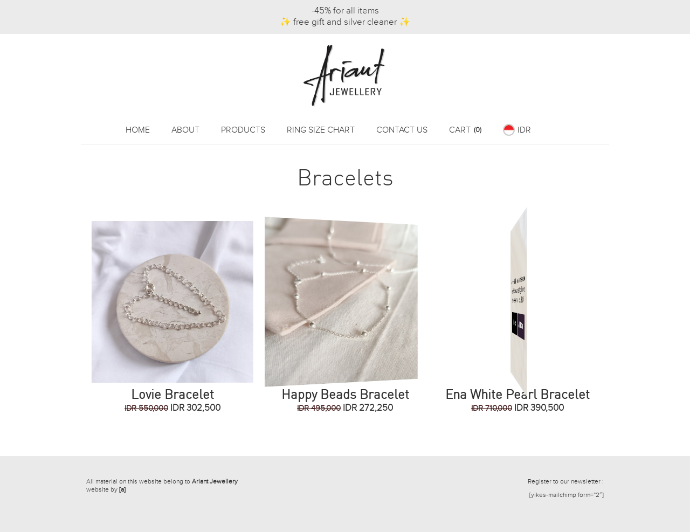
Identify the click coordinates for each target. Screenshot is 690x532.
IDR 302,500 (172, 408)
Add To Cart (547, 324)
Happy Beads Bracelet (345, 394)
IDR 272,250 (345, 408)
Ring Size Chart (321, 130)
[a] (122, 489)
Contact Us (401, 130)
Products (243, 130)
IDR (524, 130)
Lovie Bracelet (172, 394)
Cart (465, 130)
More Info (484, 323)
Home (138, 130)
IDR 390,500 (517, 408)
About (185, 130)
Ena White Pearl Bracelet (517, 394)
